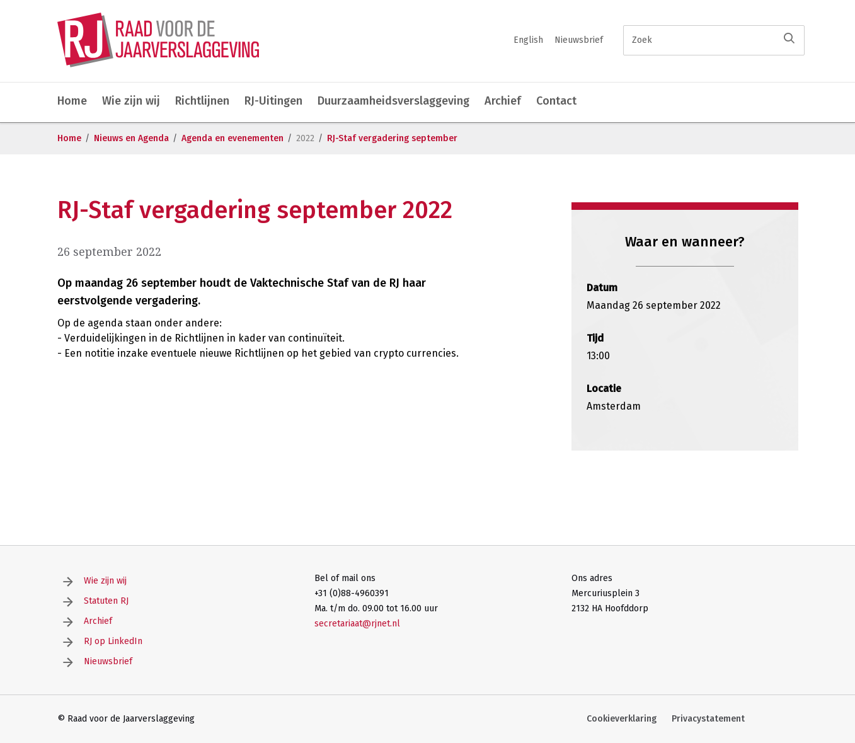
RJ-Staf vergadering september (392, 138)
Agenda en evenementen (232, 138)
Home (72, 101)
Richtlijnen (202, 101)
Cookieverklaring (622, 718)
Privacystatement (708, 718)
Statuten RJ (106, 601)
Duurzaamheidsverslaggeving (393, 101)
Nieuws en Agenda (131, 138)
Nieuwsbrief (578, 40)
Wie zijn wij (131, 101)
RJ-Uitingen (273, 101)
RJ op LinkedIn (113, 641)
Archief (503, 101)
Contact (556, 101)
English (528, 40)
